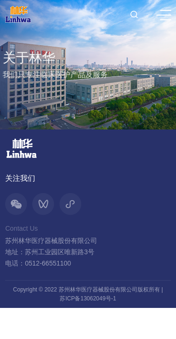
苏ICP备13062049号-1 (88, 298)
